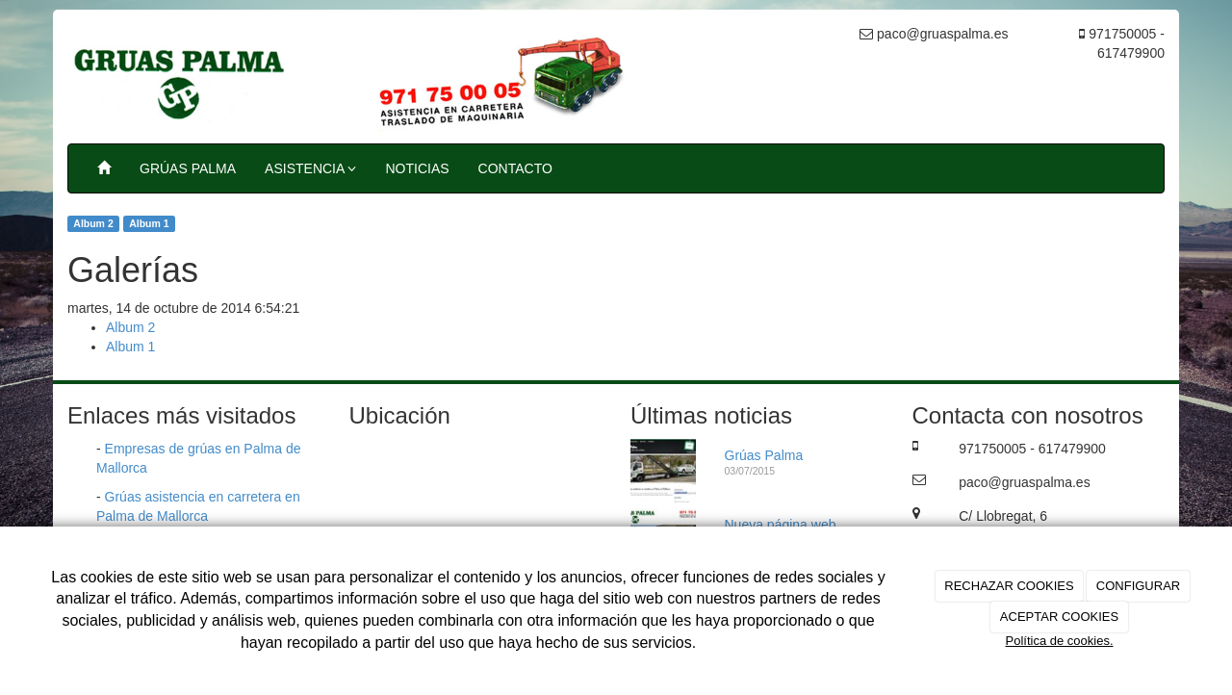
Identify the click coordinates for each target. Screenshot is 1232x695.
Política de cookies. (1059, 640)
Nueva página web (780, 524)
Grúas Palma (764, 455)
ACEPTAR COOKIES (1059, 616)
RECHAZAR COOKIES (1008, 586)
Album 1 (148, 223)
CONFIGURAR (1138, 586)
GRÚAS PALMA (188, 168)
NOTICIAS (417, 168)
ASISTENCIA (310, 168)
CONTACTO (515, 168)
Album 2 (93, 223)
